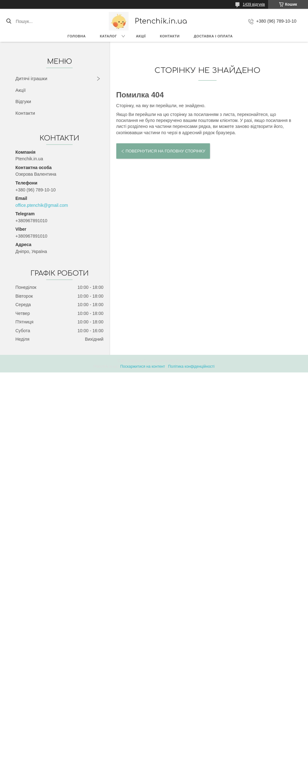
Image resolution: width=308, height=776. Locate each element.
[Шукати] (9, 21)
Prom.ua (183, 361)
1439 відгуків (254, 4)
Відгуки (23, 101)
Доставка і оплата (213, 36)
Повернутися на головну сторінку (165, 151)
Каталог (108, 36)
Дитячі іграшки (31, 78)
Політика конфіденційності (191, 366)
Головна (77, 36)
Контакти (170, 36)
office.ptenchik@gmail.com (41, 205)
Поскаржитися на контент (142, 366)
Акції (141, 36)
